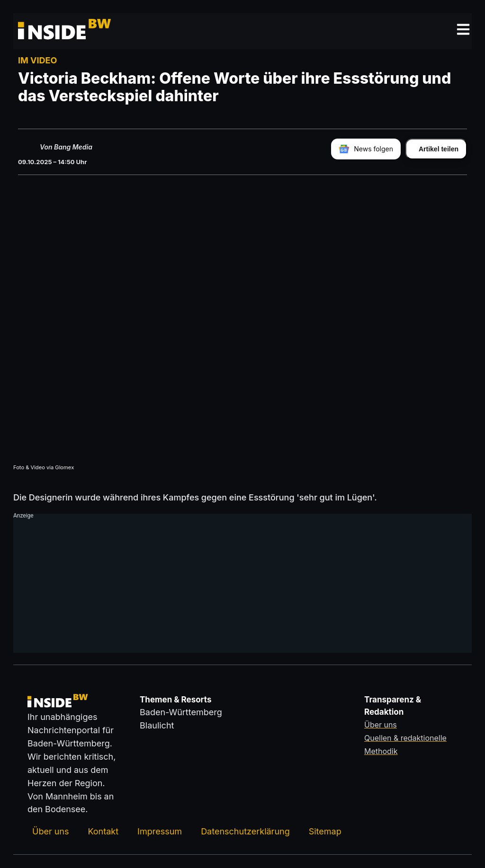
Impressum (159, 831)
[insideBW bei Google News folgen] (366, 149)
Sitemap (325, 831)
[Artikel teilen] (436, 149)
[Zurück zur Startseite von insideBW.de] (54, 31)
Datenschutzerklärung (245, 831)
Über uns (50, 831)
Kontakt (103, 831)
